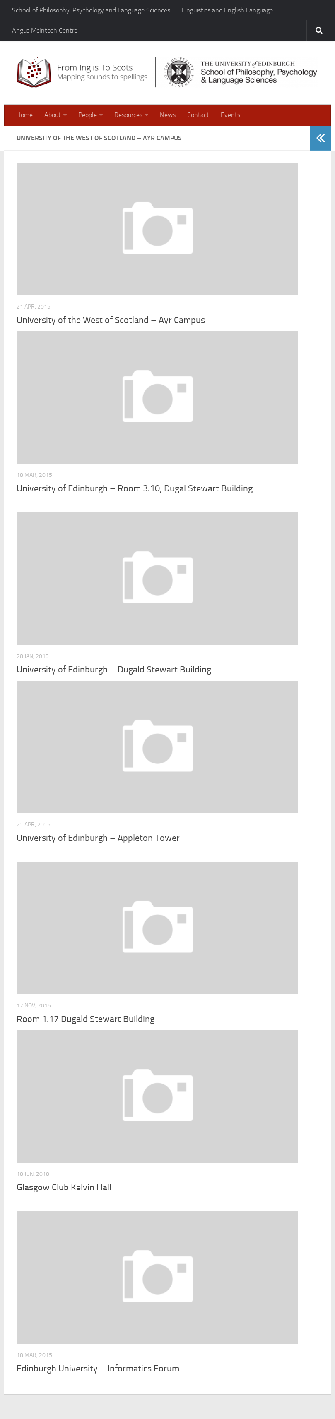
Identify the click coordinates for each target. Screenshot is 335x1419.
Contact (198, 115)
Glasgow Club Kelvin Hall (64, 1187)
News (168, 115)
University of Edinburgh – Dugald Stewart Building (114, 669)
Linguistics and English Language (227, 10)
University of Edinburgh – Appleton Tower (98, 838)
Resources (128, 115)
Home (24, 115)
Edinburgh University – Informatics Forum (98, 1368)
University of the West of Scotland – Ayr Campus (111, 320)
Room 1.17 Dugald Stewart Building (85, 1019)
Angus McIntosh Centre (44, 30)
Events (230, 115)
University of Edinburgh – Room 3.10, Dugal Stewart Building (135, 488)
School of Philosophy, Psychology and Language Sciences (91, 10)
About (52, 115)
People (87, 115)
